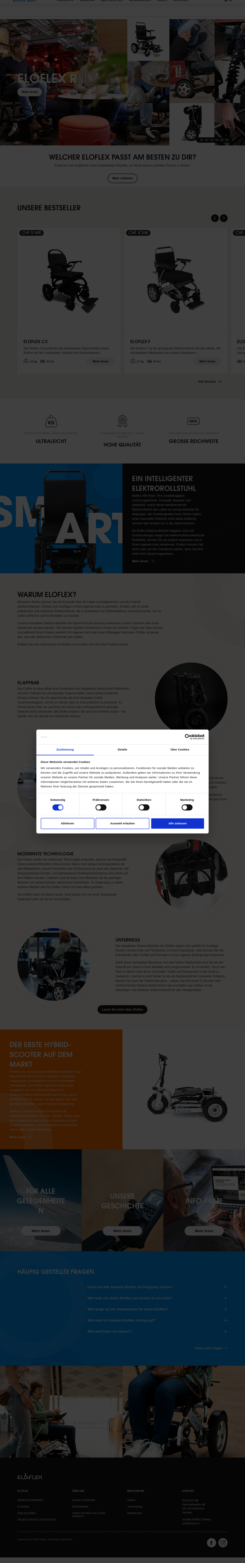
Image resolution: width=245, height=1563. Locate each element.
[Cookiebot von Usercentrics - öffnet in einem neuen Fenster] (187, 737)
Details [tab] (122, 749)
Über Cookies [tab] (180, 749)
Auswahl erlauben (122, 823)
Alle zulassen (177, 823)
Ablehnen (67, 823)
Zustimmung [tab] (65, 749)
